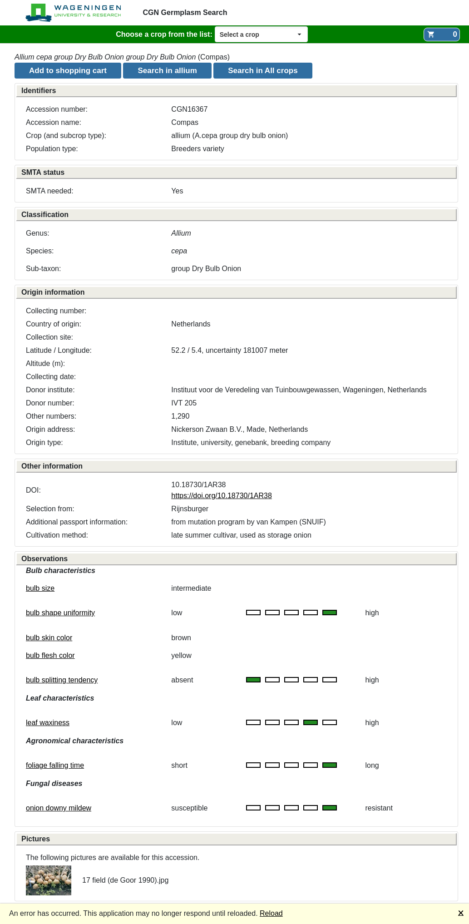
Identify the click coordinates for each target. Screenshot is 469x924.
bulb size (40, 588)
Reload (271, 913)
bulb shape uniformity (60, 613)
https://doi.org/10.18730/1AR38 (221, 495)
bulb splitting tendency (62, 680)
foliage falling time (55, 765)
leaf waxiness (47, 722)
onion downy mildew (58, 808)
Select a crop (239, 34)
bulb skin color (49, 638)
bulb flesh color (50, 655)
